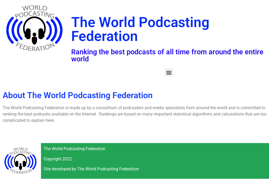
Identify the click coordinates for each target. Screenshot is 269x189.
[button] (168, 72)
